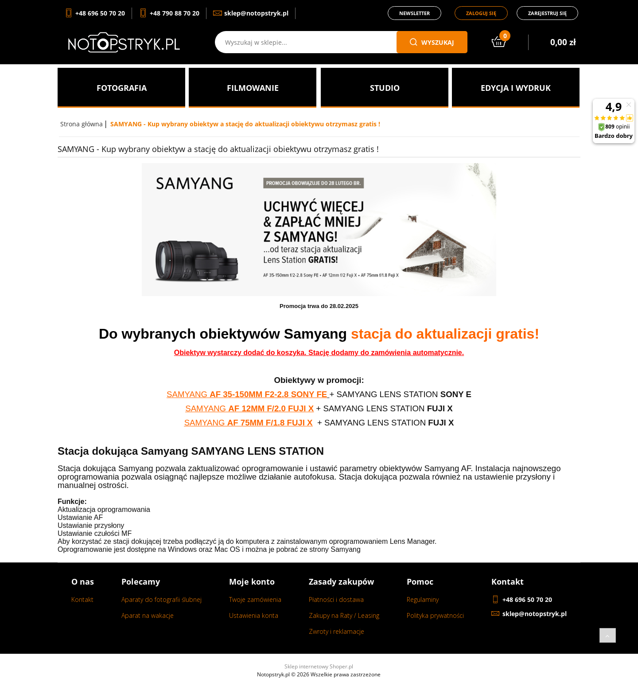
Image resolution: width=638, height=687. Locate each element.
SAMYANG (188, 394)
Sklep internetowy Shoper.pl (318, 666)
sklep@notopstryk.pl (534, 613)
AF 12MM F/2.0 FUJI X (271, 408)
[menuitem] (121, 88)
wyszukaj (432, 42)
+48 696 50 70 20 (527, 599)
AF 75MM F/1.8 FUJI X (270, 422)
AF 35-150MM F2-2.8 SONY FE (268, 394)
